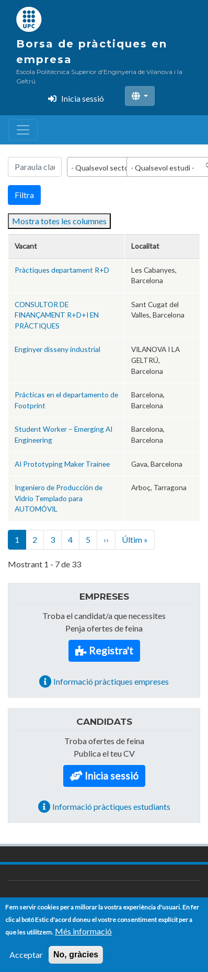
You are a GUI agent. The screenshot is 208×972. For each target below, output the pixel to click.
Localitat (145, 245)
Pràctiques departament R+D (62, 269)
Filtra (24, 195)
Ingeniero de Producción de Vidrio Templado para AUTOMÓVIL (58, 498)
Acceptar (26, 960)
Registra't (111, 651)
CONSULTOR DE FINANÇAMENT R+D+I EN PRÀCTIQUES (57, 315)
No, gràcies (75, 960)
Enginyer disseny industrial (57, 349)
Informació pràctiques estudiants (111, 806)
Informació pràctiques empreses (111, 681)
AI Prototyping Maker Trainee (62, 463)
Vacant (26, 245)
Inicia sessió (82, 98)
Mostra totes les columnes (59, 221)
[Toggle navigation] (23, 129)
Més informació (83, 937)
